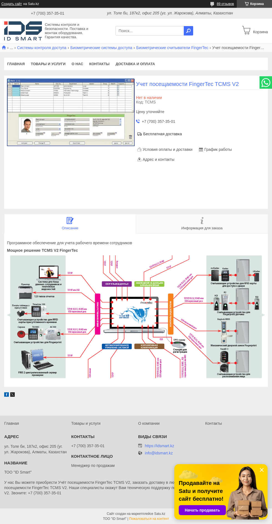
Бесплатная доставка (162, 134)
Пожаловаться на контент (149, 519)
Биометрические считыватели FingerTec (172, 47)
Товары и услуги (48, 64)
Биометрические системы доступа (101, 47)
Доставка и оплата (135, 64)
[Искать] (188, 30)
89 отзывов (225, 4)
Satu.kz (159, 514)
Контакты (99, 64)
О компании (149, 423)
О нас (77, 64)
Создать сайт (11, 4)
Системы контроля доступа (42, 47)
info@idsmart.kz (159, 453)
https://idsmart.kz (159, 446)
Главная (16, 64)
